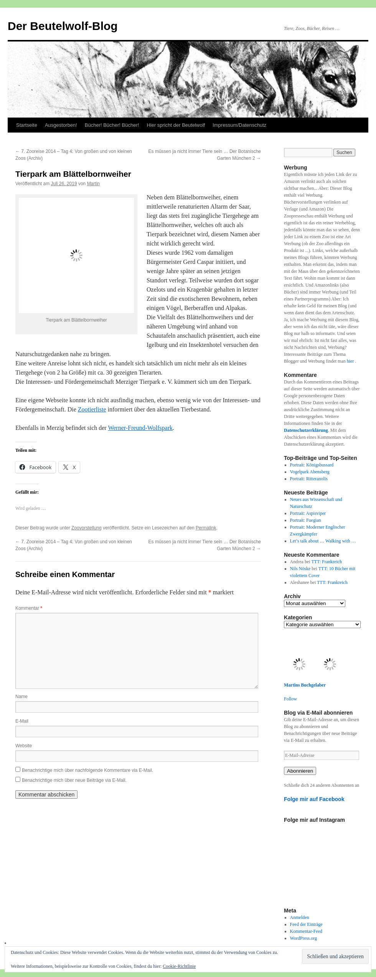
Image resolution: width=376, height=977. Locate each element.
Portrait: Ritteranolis (309, 478)
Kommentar (28, 608)
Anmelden (299, 917)
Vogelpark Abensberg (310, 471)
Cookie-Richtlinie (179, 966)
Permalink (206, 528)
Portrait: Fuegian (305, 520)
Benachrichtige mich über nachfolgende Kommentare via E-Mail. (87, 770)
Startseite (26, 125)
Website (23, 745)
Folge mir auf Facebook (314, 799)
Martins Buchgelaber (305, 685)
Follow (290, 699)
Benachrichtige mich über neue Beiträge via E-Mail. (74, 780)
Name (21, 696)
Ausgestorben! (61, 125)
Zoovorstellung (86, 528)
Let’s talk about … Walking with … (323, 541)
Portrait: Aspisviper (308, 513)
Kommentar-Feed (306, 931)
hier (351, 361)
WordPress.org (303, 938)
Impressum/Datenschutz (239, 125)
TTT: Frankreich (326, 561)
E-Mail (21, 721)
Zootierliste (92, 409)
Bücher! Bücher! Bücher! (112, 125)
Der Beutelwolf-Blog (63, 26)
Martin (93, 183)
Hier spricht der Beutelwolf (176, 125)
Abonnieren (300, 771)
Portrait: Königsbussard (312, 465)
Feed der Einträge (306, 924)
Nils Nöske (300, 568)
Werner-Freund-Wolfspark (140, 428)
